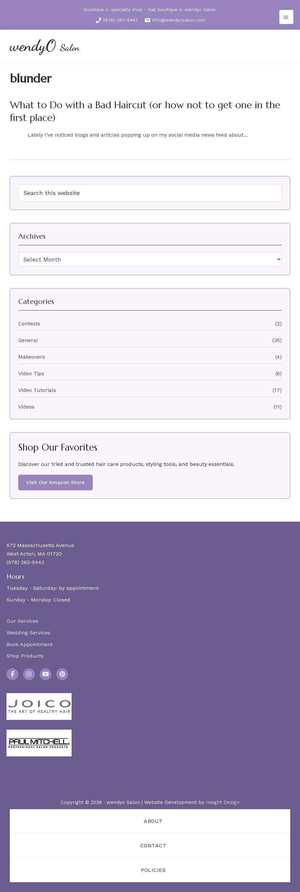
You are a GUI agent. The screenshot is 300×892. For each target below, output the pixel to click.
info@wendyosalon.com (174, 20)
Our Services (22, 621)
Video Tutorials (37, 390)
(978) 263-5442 (116, 20)
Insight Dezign (222, 802)
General (28, 340)
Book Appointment (30, 644)
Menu (286, 17)
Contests (29, 323)
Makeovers (31, 357)
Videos (26, 407)
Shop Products (25, 656)
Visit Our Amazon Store (55, 482)
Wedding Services (28, 633)
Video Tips (31, 373)
